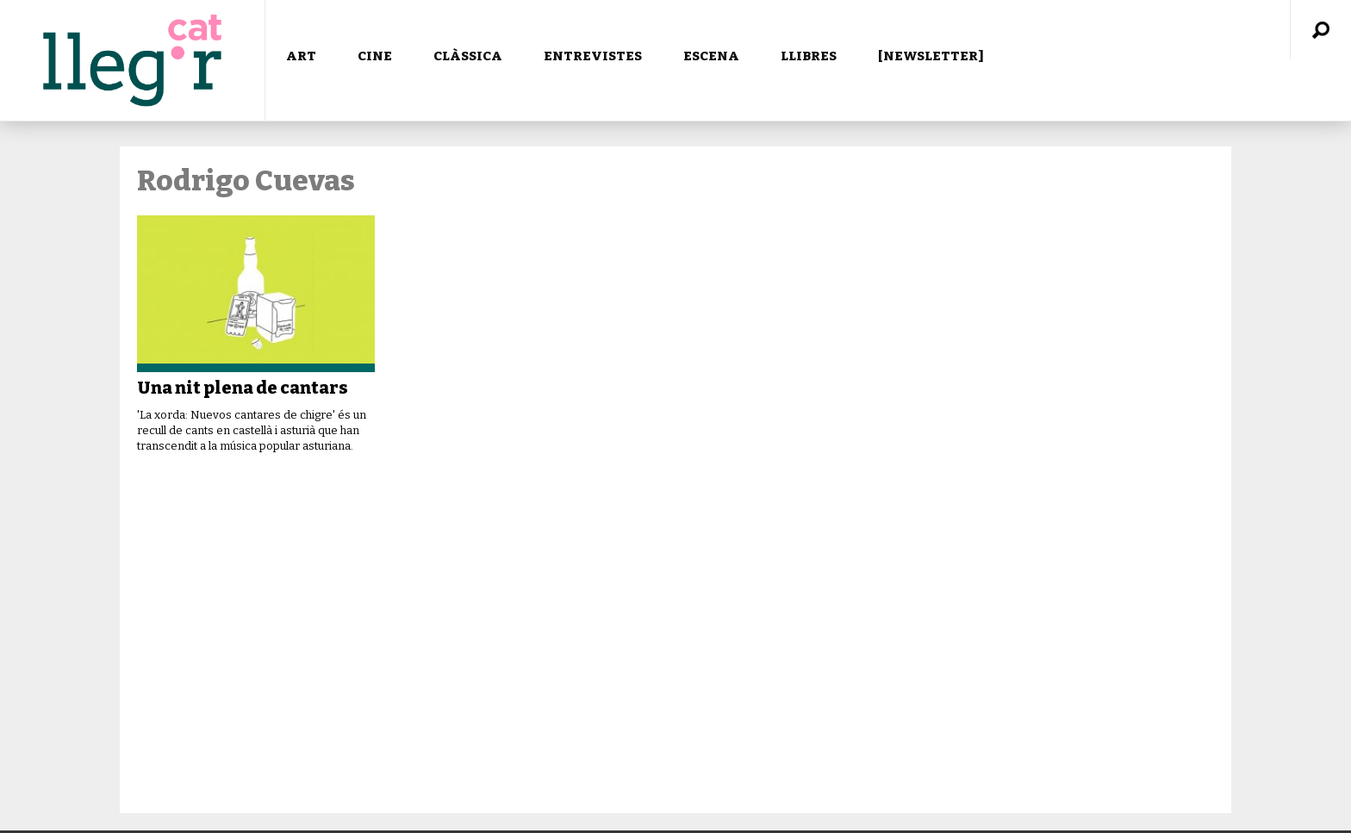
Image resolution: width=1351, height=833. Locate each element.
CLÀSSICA (467, 56)
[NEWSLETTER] (931, 56)
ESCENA (711, 56)
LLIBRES (809, 56)
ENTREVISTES (593, 56)
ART (301, 56)
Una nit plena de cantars (242, 387)
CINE (375, 56)
